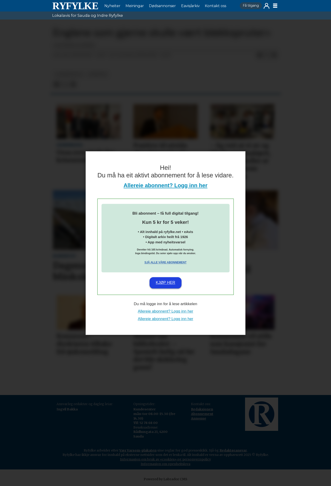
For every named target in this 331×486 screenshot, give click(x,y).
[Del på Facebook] (259, 55)
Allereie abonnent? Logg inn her (166, 185)
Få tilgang (251, 5)
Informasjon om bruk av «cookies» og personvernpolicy (165, 459)
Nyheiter (112, 6)
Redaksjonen (202, 409)
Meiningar (135, 6)
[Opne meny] (275, 5)
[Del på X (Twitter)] (266, 55)
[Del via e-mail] (274, 55)
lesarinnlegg (69, 74)
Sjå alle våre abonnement (165, 262)
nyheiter (97, 74)
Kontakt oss (215, 6)
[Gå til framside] (75, 5)
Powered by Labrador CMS (165, 479)
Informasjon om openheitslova (165, 464)
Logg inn (266, 6)
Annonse (198, 418)
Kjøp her (165, 283)
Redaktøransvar (233, 450)
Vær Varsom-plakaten (138, 450)
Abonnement (202, 414)
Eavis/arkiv (190, 6)
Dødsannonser (162, 6)
